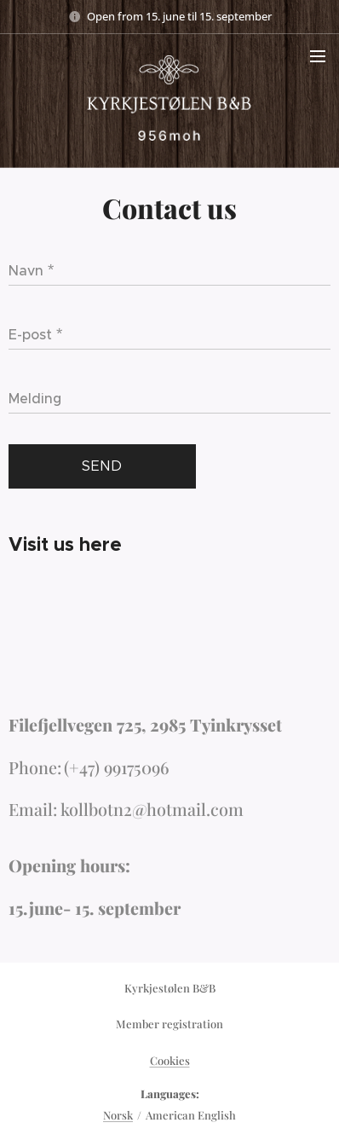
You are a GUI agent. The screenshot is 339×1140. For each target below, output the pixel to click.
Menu (317, 56)
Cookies (170, 1060)
